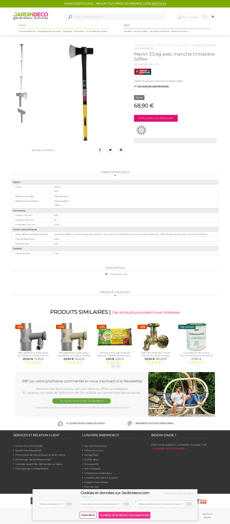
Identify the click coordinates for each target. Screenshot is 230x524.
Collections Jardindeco (98, 473)
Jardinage (67, 31)
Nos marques (92, 468)
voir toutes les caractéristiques (151, 86)
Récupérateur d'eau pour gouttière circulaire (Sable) (74, 354)
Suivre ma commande (29, 446)
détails (88, 496)
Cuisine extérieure (27, 31)
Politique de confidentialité (31, 468)
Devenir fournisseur (96, 482)
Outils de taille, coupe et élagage (170, 45)
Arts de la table (141, 31)
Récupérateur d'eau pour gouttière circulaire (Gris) (33, 354)
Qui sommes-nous (95, 446)
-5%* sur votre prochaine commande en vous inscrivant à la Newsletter (81, 381)
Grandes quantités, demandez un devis (38, 464)
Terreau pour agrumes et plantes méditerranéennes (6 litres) (114, 355)
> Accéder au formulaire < (169, 448)
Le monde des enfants (96, 31)
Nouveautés (91, 464)
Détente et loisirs (179, 31)
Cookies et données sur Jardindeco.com (115, 493)
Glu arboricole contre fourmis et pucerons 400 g (196, 354)
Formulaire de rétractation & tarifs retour (40, 455)
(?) (62, 504)
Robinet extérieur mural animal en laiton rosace (155, 354)
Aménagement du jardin (49, 31)
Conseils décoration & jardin (101, 477)
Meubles (128, 31)
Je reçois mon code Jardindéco (81, 401)
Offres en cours (93, 450)
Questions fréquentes (28, 450)
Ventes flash (91, 455)
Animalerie (79, 31)
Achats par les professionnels (33, 459)
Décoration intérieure (159, 31)
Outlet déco (91, 459)
